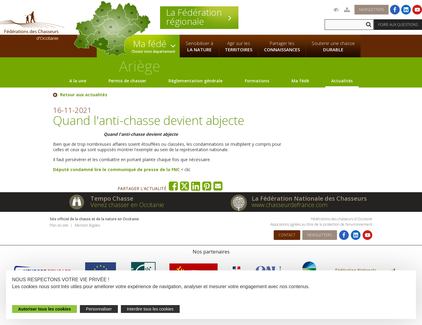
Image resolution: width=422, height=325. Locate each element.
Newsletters (371, 9)
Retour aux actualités (83, 94)
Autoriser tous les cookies (44, 309)
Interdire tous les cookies (150, 309)
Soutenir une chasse (333, 46)
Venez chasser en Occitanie (127, 205)
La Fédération (199, 16)
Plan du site (59, 225)
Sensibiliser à (199, 46)
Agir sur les (238, 46)
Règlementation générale (195, 81)
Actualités (342, 81)
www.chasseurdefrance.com (290, 205)
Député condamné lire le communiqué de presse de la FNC (116, 169)
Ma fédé (300, 81)
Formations (257, 81)
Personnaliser (99, 309)
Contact (287, 234)
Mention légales (87, 225)
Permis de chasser (127, 81)
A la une (77, 81)
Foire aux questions (398, 24)
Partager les (282, 46)
